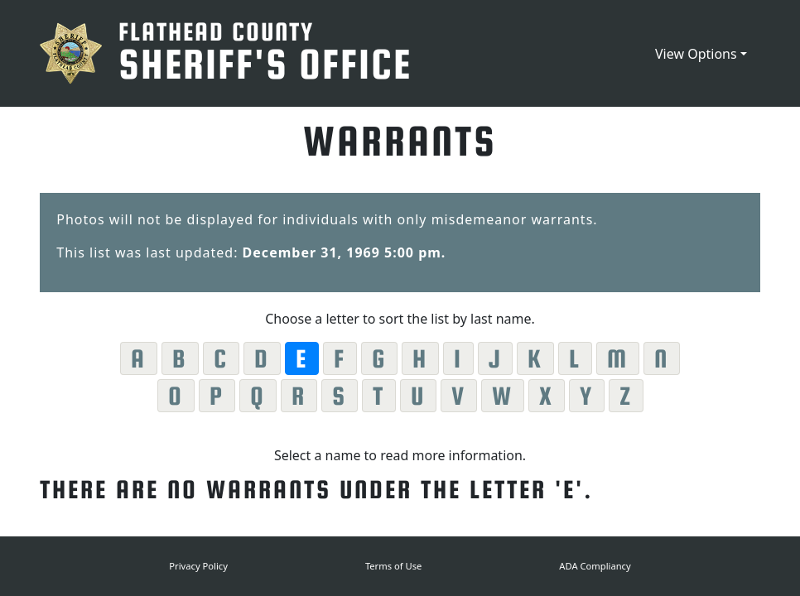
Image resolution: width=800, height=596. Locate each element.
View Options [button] (696, 54)
